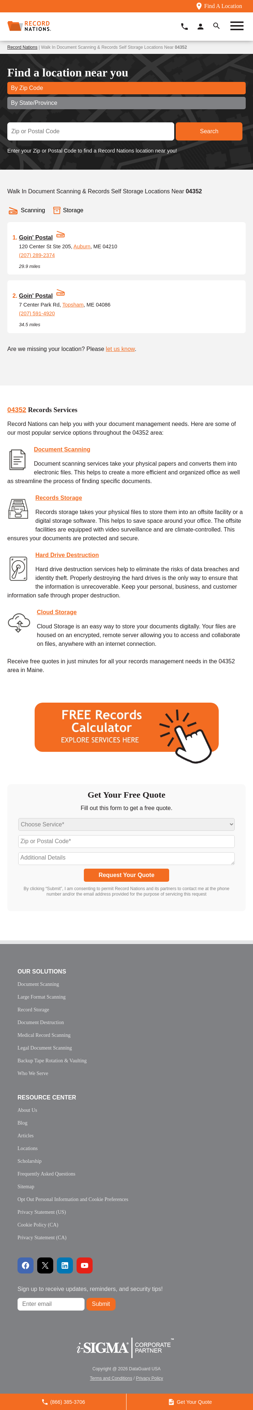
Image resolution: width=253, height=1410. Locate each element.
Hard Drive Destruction (67, 555)
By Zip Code (27, 88)
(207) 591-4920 (37, 313)
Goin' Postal (36, 237)
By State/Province (34, 103)
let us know (120, 349)
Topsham (72, 305)
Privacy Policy (149, 1378)
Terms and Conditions (111, 1378)
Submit (101, 1304)
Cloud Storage (57, 612)
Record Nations (22, 47)
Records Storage (58, 498)
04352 (16, 410)
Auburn (82, 246)
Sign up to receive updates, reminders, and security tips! (90, 1289)
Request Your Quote (126, 875)
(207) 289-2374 (37, 255)
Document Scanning (62, 449)
